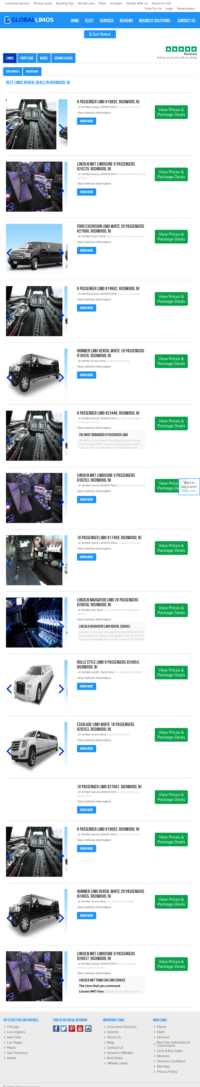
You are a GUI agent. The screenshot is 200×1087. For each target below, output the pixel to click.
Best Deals (115, 1053)
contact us (187, 15)
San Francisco (17, 1048)
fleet (89, 15)
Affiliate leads (117, 1058)
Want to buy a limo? (189, 487)
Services (163, 1032)
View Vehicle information (94, 107)
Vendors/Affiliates (120, 1048)
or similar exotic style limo (96, 667)
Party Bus (26, 53)
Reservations (186, 3)
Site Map (163, 1061)
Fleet (161, 1027)
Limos (10, 53)
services (107, 15)
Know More (86, 116)
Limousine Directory (122, 1022)
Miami (11, 1042)
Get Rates (100, 29)
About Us (114, 1032)
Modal (11, 1053)
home (75, 15)
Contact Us (115, 1042)
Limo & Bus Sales (170, 1046)
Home (161, 1022)
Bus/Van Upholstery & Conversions (173, 1038)
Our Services (12, 66)
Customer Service (17, 3)
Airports (113, 1027)
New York (14, 1032)
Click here (189, 491)
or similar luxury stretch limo (98, 102)
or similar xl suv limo (92, 231)
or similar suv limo (90, 604)
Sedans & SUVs (63, 53)
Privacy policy (167, 1066)
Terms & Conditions (171, 1056)
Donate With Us (62, 3)
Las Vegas (14, 1037)
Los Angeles (16, 1027)
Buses (44, 53)
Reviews (163, 1051)
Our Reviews (32, 66)
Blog (110, 1037)
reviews (126, 15)
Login (168, 3)
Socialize (40, 3)
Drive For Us (151, 3)
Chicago (13, 1022)
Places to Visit (87, 3)
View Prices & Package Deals (171, 107)
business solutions (155, 15)
